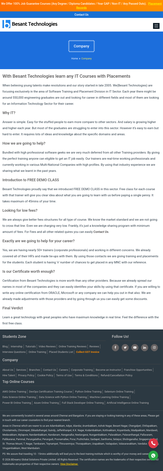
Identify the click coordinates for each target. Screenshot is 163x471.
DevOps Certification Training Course (50, 391)
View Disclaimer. (69, 464)
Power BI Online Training (16, 402)
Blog (5, 346)
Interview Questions (14, 351)
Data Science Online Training (19, 397)
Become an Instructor (108, 369)
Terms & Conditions (86, 375)
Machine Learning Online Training (109, 397)
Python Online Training (88, 391)
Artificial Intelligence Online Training (128, 402)
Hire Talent (8, 375)
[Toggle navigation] (156, 26)
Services (21, 369)
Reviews (94, 346)
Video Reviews (47, 346)
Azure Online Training (46, 402)
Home (74, 58)
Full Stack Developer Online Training (83, 402)
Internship (17, 346)
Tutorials (30, 346)
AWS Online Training (14, 391)
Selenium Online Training (119, 391)
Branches (34, 369)
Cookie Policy (45, 375)
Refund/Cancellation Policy (116, 375)
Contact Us (81, 14)
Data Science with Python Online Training (63, 397)
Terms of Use (64, 375)
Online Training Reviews (72, 346)
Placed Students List (61, 351)
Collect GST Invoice (87, 351)
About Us (7, 369)
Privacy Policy (26, 375)
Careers (63, 369)
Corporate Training (82, 369)
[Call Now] (153, 443)
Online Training (37, 351)
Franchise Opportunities (138, 369)
